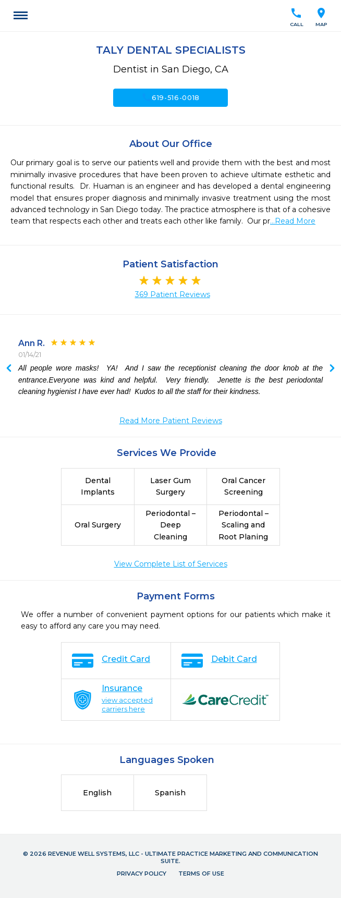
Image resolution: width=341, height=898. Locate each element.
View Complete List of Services (170, 564)
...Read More (292, 221)
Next (9, 369)
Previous (332, 369)
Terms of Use (201, 873)
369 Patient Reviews (172, 294)
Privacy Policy (141, 873)
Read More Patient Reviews (170, 420)
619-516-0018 (170, 97)
